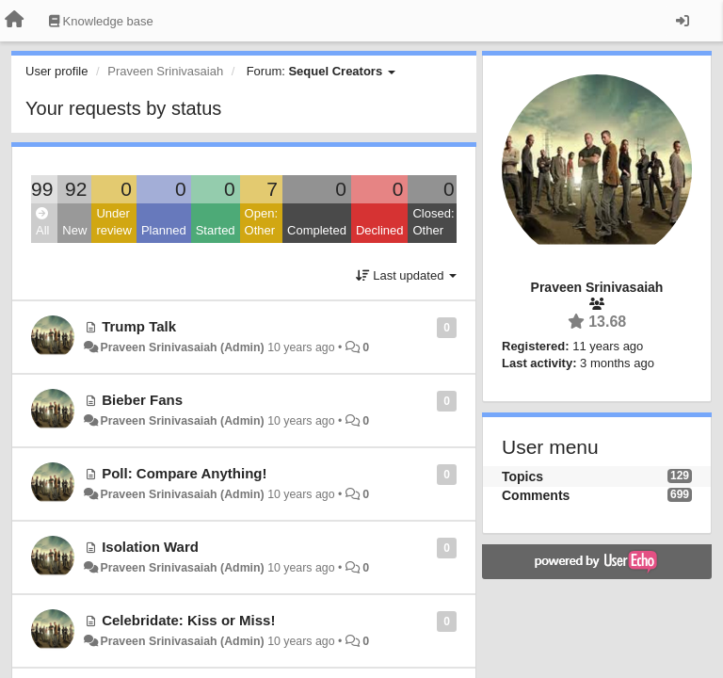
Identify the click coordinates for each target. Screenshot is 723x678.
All (42, 222)
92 (76, 189)
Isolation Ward (150, 547)
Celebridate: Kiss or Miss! (188, 620)
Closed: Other (433, 222)
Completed (316, 230)
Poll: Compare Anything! (184, 473)
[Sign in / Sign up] (682, 21)
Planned (163, 230)
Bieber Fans (142, 400)
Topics (522, 476)
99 (42, 189)
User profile (56, 71)
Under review (114, 222)
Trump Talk (139, 326)
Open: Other (261, 222)
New (74, 230)
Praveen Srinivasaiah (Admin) (182, 347)
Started (215, 230)
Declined (380, 230)
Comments (536, 495)
